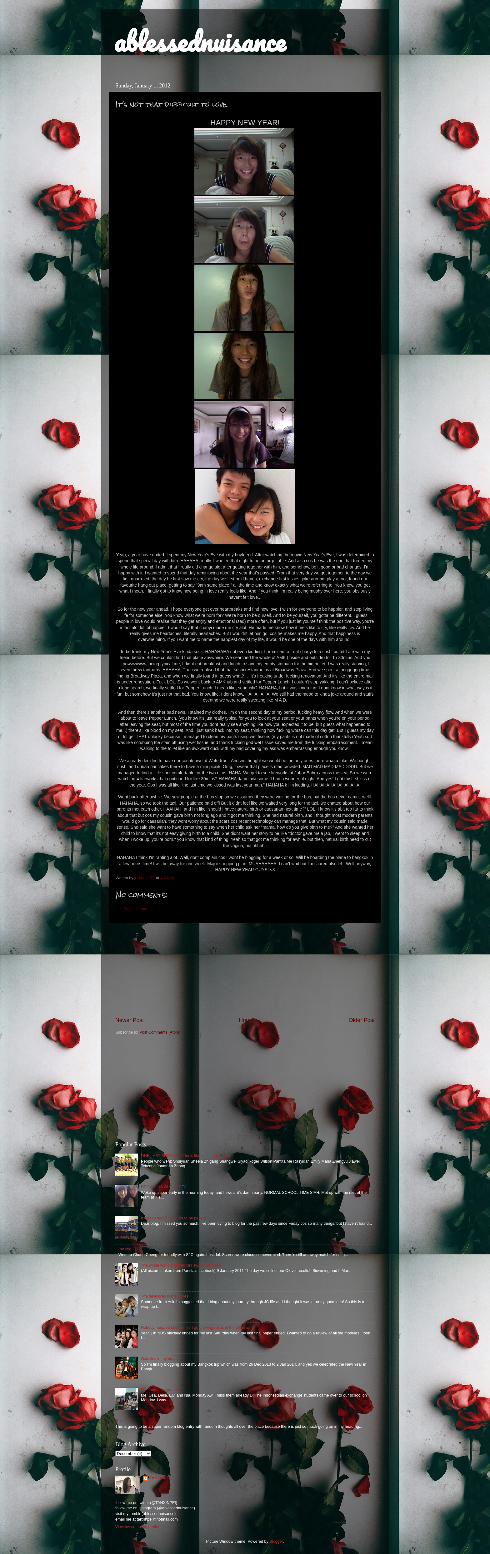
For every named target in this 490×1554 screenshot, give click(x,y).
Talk (118, 1421)
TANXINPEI (159, 1478)
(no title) (125, 1249)
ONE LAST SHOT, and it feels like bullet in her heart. (187, 1156)
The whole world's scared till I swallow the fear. (181, 1265)
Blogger (276, 1541)
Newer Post (129, 1020)
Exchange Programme (160, 1390)
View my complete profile (137, 1527)
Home (246, 1020)
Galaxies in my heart (159, 1359)
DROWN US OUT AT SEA (164, 1187)
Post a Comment (138, 909)
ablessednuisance (199, 41)
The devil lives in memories (164, 1296)
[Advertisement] (245, 970)
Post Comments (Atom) (159, 1032)
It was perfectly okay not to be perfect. (174, 1218)
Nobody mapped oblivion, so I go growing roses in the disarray (195, 1327)
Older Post (362, 1020)
